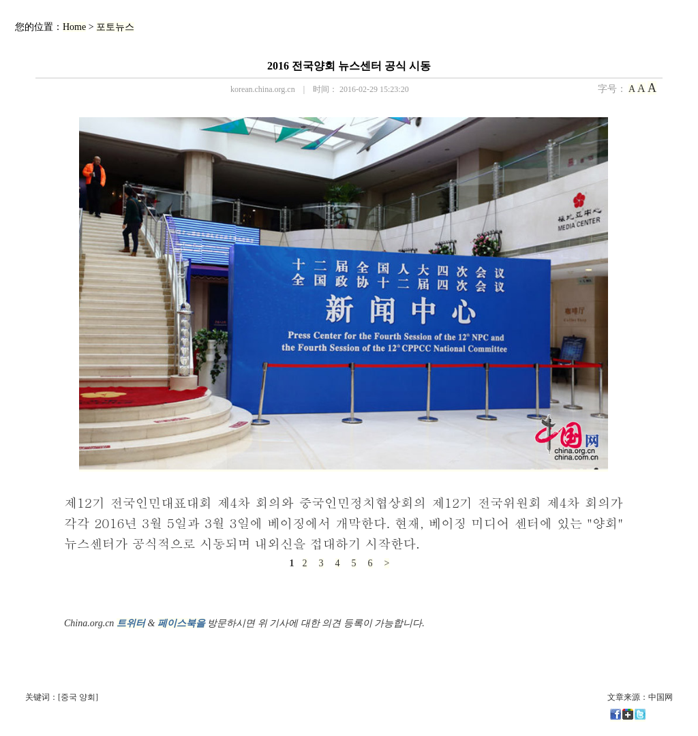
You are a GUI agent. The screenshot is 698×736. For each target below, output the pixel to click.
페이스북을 (181, 623)
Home (74, 27)
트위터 (131, 623)
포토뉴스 (115, 27)
